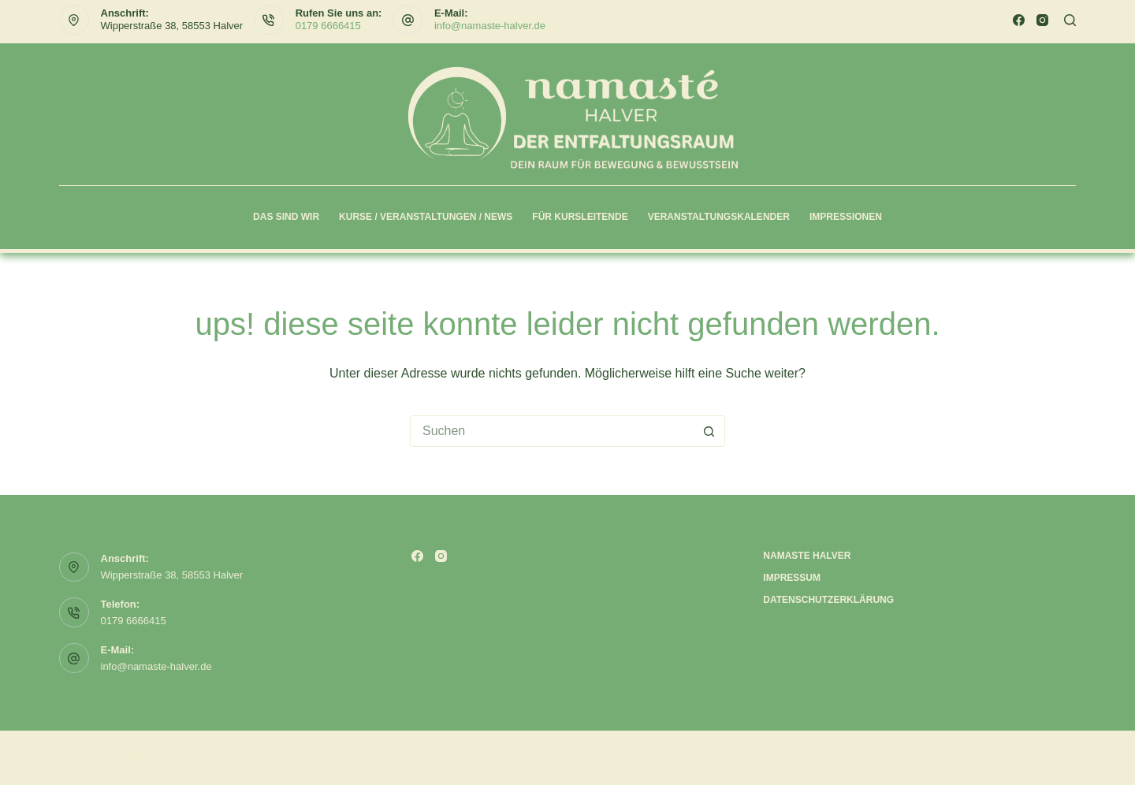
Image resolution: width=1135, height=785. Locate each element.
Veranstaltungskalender (719, 216)
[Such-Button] (709, 431)
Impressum (792, 577)
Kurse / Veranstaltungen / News (425, 216)
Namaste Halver (806, 555)
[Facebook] (1019, 20)
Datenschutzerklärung (828, 599)
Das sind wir (286, 216)
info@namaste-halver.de (489, 26)
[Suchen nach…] (552, 431)
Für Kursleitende (579, 216)
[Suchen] (1070, 20)
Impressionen (845, 216)
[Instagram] (1042, 20)
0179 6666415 (328, 26)
